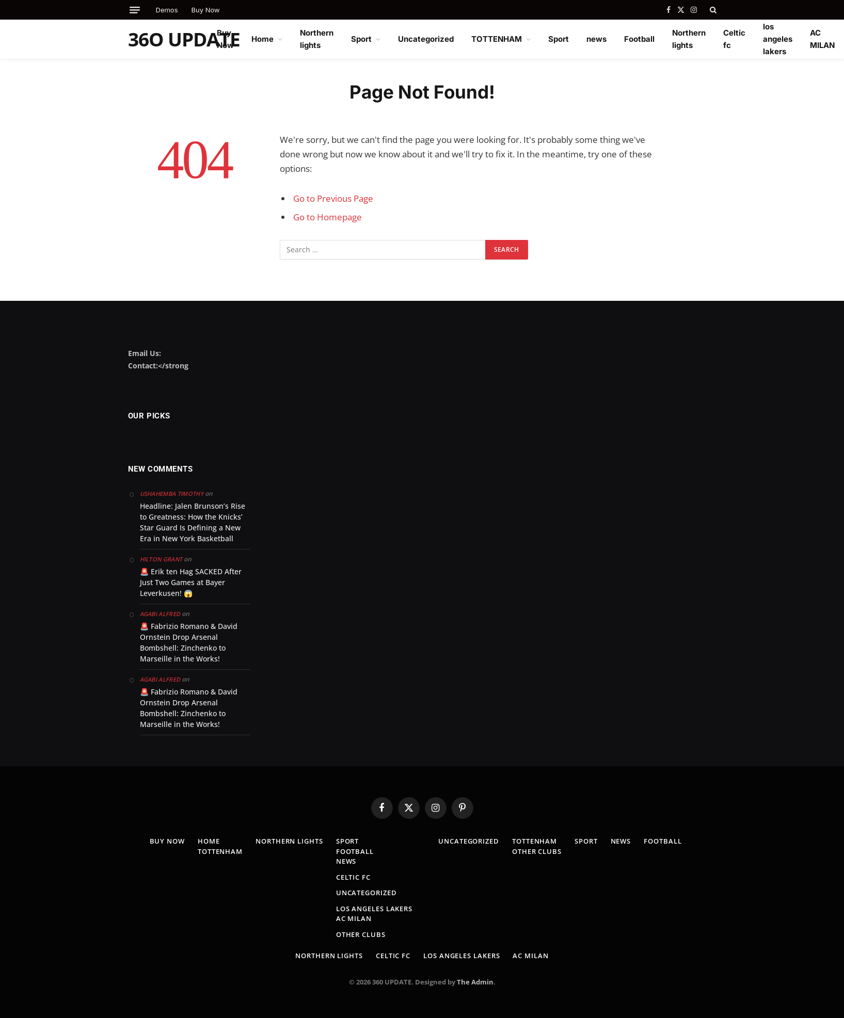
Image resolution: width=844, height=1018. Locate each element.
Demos (167, 10)
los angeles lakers (777, 39)
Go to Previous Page (333, 198)
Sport (361, 39)
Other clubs (361, 934)
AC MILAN (822, 39)
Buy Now (206, 10)
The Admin (475, 982)
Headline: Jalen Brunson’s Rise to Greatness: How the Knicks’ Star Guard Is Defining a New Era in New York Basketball (192, 522)
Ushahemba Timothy (172, 493)
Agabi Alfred (160, 614)
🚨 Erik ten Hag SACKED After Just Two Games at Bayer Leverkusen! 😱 (191, 582)
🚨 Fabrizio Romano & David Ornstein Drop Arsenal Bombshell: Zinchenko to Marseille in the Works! (188, 642)
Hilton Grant (161, 559)
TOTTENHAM (496, 39)
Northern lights (316, 39)
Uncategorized (426, 39)
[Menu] (135, 10)
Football (639, 39)
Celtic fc (734, 39)
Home (262, 39)
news (596, 39)
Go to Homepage (327, 217)
